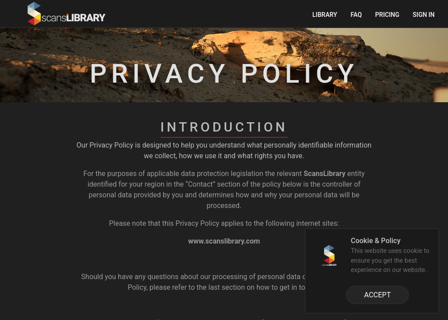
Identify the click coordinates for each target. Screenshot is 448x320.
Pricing (387, 14)
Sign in (424, 14)
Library (324, 14)
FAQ (356, 14)
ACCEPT (377, 295)
